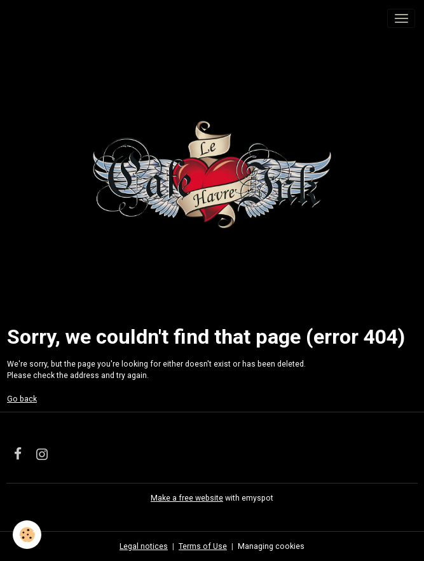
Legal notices (144, 546)
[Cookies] (27, 534)
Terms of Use (203, 546)
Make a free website (187, 498)
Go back (22, 399)
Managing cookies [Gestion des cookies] (271, 546)
